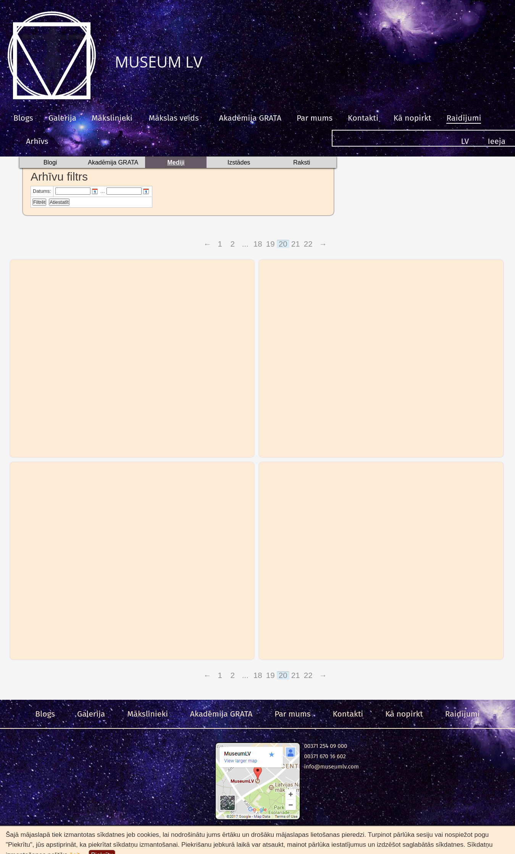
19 (270, 244)
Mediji (175, 162)
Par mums (315, 118)
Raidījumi (463, 118)
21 (295, 244)
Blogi (50, 162)
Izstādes (239, 162)
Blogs (23, 118)
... (245, 244)
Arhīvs (37, 141)
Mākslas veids (174, 118)
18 (257, 244)
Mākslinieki (112, 118)
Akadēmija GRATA (250, 118)
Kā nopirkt (412, 118)
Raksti (301, 162)
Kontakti (363, 118)
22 (308, 244)
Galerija (62, 118)
